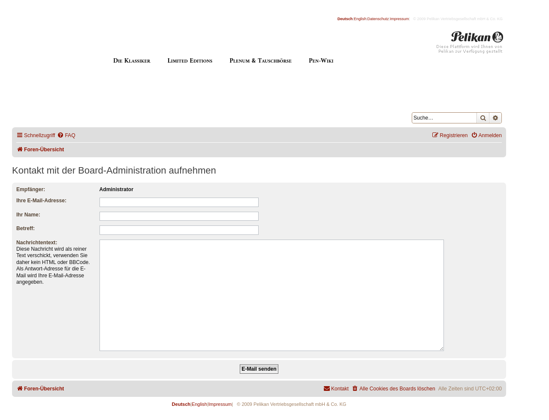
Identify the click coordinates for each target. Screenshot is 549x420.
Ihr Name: (28, 215)
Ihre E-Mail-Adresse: (41, 201)
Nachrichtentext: (36, 243)
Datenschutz (378, 19)
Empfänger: (30, 189)
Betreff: (25, 228)
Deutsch (345, 19)
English (360, 19)
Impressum (399, 19)
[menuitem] (66, 135)
